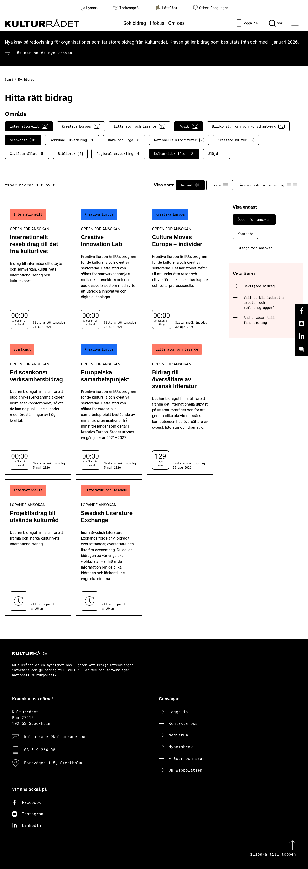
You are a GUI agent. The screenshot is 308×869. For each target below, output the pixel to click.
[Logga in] (245, 23)
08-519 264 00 (39, 749)
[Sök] (275, 23)
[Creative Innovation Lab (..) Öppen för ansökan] (109, 269)
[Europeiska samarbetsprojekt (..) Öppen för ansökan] (109, 407)
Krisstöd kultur (236, 140)
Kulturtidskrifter (174, 153)
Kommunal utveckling (72, 140)
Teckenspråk (127, 8)
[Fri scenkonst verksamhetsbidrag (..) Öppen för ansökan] (38, 407)
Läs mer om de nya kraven (43, 52)
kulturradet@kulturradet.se (55, 736)
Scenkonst (23, 140)
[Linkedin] (301, 336)
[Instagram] (301, 323)
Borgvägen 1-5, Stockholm (53, 762)
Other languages (210, 8)
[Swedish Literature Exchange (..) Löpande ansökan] (109, 547)
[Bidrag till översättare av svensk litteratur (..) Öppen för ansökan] (180, 407)
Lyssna (89, 8)
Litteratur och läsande (139, 126)
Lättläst (167, 7)
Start (9, 79)
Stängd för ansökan (255, 248)
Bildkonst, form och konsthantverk (248, 126)
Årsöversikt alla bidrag (269, 185)
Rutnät (190, 185)
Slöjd (216, 153)
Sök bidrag (134, 23)
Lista (220, 185)
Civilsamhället (27, 153)
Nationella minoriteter (179, 140)
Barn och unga (124, 140)
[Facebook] (301, 310)
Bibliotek (70, 153)
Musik (188, 126)
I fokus (157, 23)
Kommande (245, 233)
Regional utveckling (118, 153)
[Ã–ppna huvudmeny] (295, 23)
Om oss (176, 23)
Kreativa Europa (81, 126)
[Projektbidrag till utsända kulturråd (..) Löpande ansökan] (38, 547)
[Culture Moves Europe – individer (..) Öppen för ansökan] (180, 269)
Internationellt (29, 126)
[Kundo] (301, 349)
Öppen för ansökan (254, 219)
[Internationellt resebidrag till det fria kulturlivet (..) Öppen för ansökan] (38, 269)
